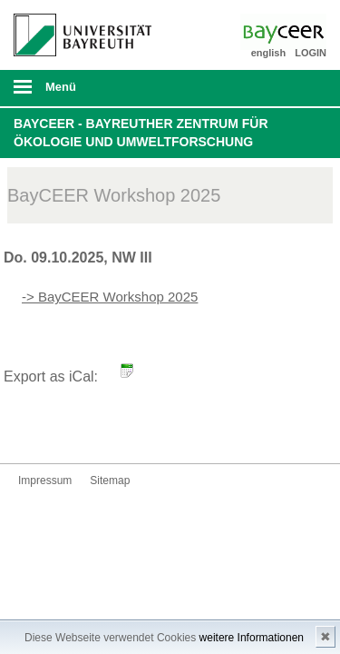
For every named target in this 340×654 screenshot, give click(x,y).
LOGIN (310, 52)
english (269, 52)
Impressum (45, 480)
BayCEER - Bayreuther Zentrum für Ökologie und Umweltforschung (141, 132)
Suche (296, 88)
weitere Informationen (251, 637)
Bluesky (33, 429)
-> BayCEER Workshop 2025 (110, 296)
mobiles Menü (75, 92)
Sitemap (110, 480)
